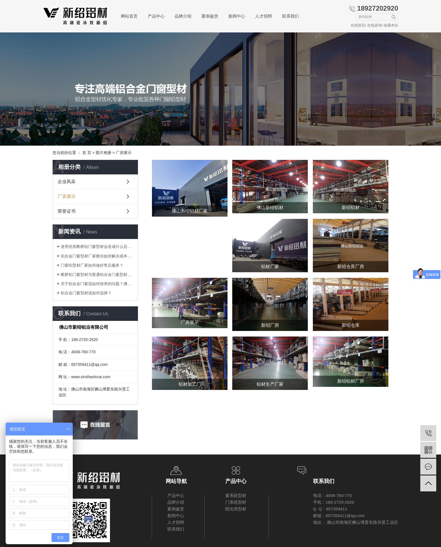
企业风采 (67, 181)
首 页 (86, 152)
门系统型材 (235, 502)
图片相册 (103, 152)
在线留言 (358, 25)
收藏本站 (391, 25)
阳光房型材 (235, 508)
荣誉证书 (67, 211)
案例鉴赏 (209, 16)
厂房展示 (124, 152)
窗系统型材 (235, 495)
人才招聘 (263, 16)
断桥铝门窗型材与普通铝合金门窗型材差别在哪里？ (97, 274)
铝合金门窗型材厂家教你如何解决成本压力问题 (97, 256)
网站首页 (129, 16)
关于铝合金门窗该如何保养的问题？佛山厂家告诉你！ (97, 283)
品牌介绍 (183, 16)
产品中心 (156, 16)
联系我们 (290, 16)
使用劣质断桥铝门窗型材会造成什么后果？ (97, 246)
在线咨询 (374, 25)
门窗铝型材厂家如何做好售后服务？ (92, 265)
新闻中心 (236, 16)
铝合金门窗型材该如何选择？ (86, 293)
